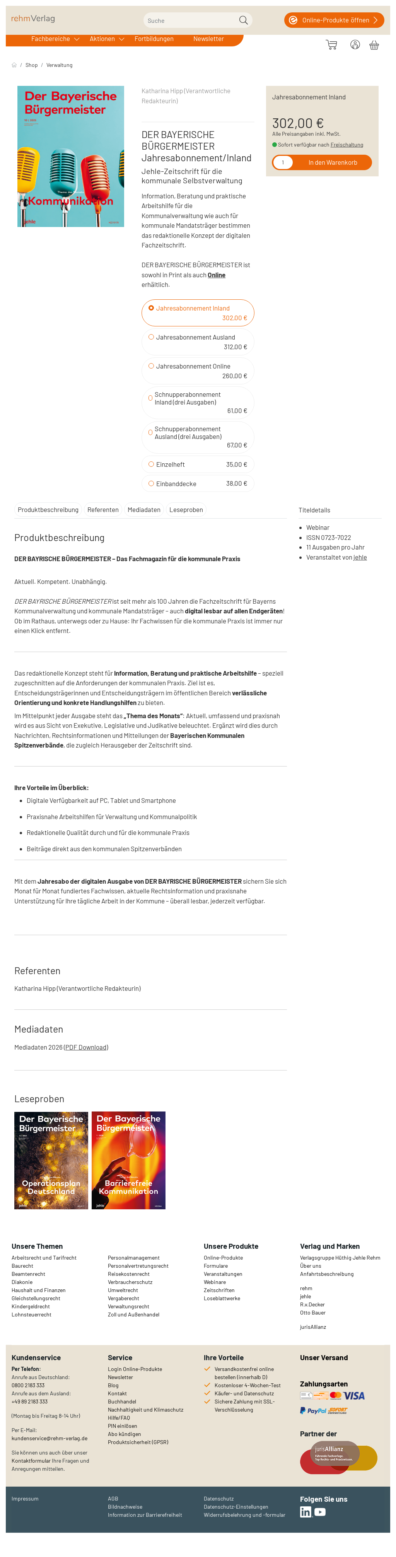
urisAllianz (313, 1326)
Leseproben (186, 509)
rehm (306, 1288)
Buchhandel (122, 1401)
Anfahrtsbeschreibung (327, 1273)
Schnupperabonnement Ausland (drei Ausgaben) (188, 432)
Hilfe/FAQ (119, 1417)
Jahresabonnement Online (193, 366)
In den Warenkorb (333, 162)
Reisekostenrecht (129, 1273)
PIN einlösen (122, 1425)
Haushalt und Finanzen (39, 1290)
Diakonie (22, 1282)
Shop (32, 64)
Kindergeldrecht (31, 1306)
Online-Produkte (223, 1257)
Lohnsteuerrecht (31, 1314)
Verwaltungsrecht (128, 1306)
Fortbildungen (154, 38)
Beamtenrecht (28, 1273)
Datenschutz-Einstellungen (236, 1506)
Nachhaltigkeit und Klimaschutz (145, 1409)
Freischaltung (347, 144)
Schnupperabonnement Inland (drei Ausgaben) (188, 398)
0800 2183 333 (28, 1385)
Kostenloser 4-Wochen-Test (248, 1385)
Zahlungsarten (325, 1383)
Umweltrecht (123, 1290)
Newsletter (208, 38)
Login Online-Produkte (135, 1369)
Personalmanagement (134, 1257)
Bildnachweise (125, 1506)
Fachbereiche (50, 38)
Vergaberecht (123, 1298)
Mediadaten (144, 509)
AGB (113, 1498)
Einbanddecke (176, 483)
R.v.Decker (312, 1304)
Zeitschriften (219, 1290)
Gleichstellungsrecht (36, 1298)
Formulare (216, 1265)
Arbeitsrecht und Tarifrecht (44, 1257)
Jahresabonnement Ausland (195, 337)
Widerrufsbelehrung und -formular (244, 1514)
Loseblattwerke (222, 1298)
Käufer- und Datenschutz (244, 1393)
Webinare (215, 1282)
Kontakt (117, 1393)
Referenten (103, 509)
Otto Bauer (313, 1312)
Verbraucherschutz (130, 1282)
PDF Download (85, 1047)
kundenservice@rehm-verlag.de (49, 1438)
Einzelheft (170, 464)
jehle (360, 557)
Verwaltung (59, 64)
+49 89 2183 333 (30, 1401)
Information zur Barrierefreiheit (145, 1514)
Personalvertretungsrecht (138, 1265)
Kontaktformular (31, 1460)
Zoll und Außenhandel (133, 1314)
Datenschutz (219, 1498)
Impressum (25, 1498)
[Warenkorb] (374, 43)
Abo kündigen (124, 1434)
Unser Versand (324, 1357)
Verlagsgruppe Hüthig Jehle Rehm (340, 1257)
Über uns (310, 1265)
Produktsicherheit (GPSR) (138, 1442)
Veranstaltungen (223, 1273)
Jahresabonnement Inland (193, 308)
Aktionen (102, 38)
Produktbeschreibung (48, 509)
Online (216, 274)
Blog (113, 1385)
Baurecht (22, 1265)
